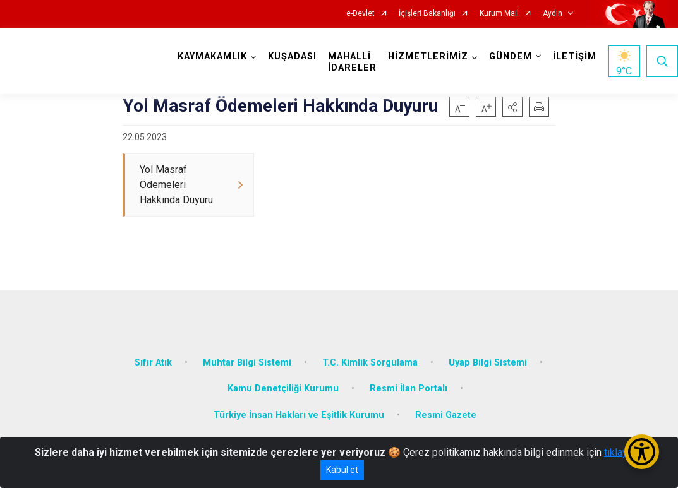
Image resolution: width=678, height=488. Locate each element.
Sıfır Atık (153, 361)
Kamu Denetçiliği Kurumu (283, 388)
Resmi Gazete (445, 413)
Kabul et (342, 470)
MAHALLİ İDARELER (352, 62)
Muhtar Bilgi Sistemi (247, 361)
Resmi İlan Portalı (408, 388)
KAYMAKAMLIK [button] (212, 56)
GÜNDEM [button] (510, 56)
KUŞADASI (292, 56)
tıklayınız (623, 452)
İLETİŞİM (574, 56)
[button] (512, 107)
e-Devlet (360, 13)
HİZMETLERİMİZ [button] (428, 56)
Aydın (552, 13)
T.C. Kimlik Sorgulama (370, 361)
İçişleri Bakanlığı (427, 13)
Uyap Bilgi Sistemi (488, 361)
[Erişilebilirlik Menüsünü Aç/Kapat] (641, 451)
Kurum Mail (499, 13)
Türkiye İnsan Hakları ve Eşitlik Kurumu (299, 413)
